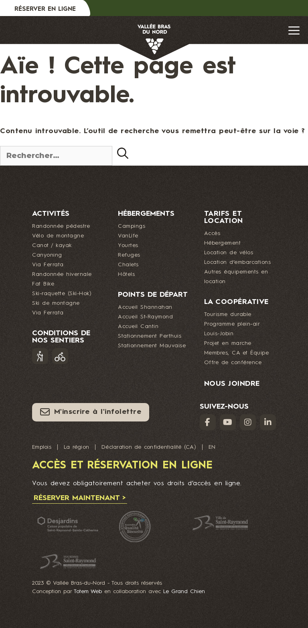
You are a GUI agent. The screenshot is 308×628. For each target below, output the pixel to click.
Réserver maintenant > (80, 498)
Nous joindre (232, 383)
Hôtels (126, 274)
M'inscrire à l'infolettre (90, 412)
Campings (131, 226)
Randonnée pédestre (61, 226)
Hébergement (222, 243)
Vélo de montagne (58, 236)
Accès (212, 233)
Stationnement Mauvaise (152, 345)
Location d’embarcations (237, 262)
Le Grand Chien (184, 591)
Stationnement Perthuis (149, 336)
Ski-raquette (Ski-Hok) (61, 293)
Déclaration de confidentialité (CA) (148, 447)
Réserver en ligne (45, 9)
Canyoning (47, 255)
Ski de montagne (56, 303)
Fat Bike (43, 284)
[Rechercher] (122, 153)
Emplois (41, 447)
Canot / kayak (52, 245)
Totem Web (88, 591)
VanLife (128, 236)
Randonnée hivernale (62, 274)
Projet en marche (227, 343)
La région (76, 447)
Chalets (128, 264)
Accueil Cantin (138, 326)
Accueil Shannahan (145, 307)
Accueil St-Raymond (145, 317)
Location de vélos (228, 252)
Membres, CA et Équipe (236, 353)
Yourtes (128, 245)
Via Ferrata (48, 264)
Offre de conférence (233, 362)
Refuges (129, 255)
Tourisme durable (227, 314)
